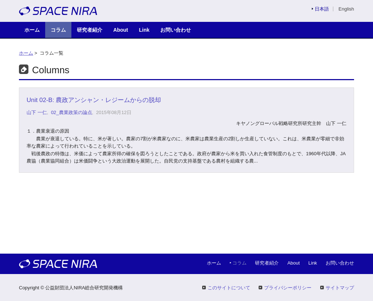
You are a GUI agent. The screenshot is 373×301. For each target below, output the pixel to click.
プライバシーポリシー (287, 287)
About (120, 30)
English (346, 9)
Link (144, 30)
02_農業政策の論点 (71, 112)
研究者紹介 (89, 30)
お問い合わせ (175, 30)
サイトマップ (340, 287)
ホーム (32, 30)
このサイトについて (229, 287)
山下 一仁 (37, 112)
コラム (58, 30)
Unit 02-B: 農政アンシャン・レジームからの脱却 (94, 100)
